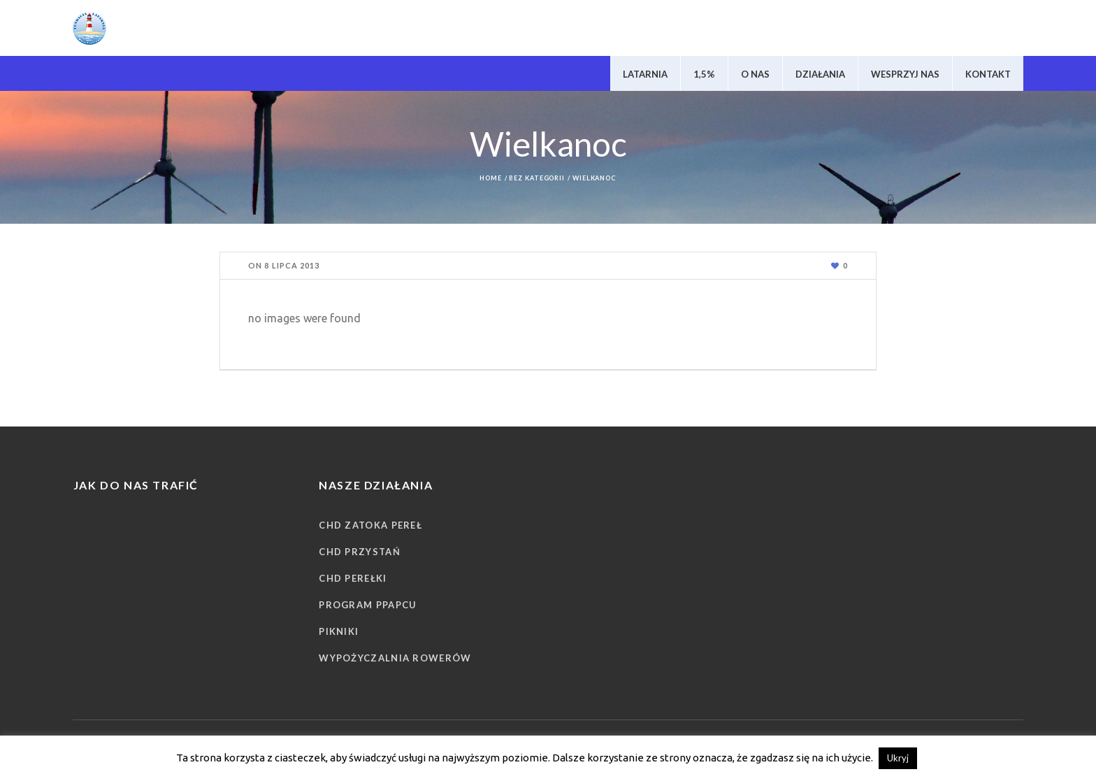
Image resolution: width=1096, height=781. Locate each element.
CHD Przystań (360, 551)
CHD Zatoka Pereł (370, 525)
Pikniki (339, 631)
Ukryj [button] (898, 758)
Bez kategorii (537, 178)
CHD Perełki (353, 578)
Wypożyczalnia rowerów (395, 658)
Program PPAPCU (368, 604)
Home (491, 178)
